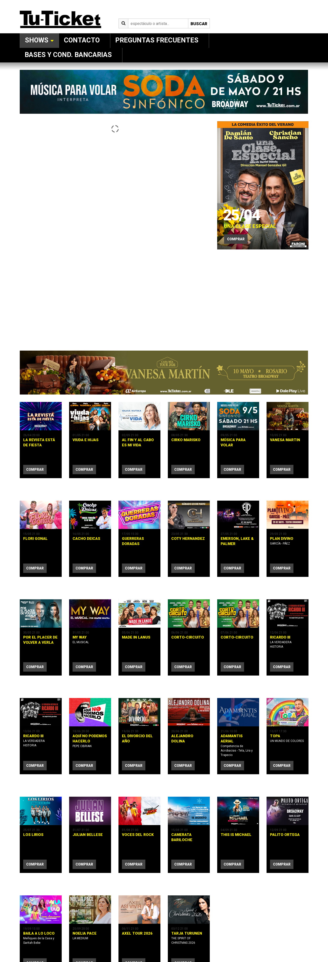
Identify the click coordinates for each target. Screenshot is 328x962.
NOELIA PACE (84, 871)
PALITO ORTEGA (285, 785)
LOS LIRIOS (33, 785)
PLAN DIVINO (281, 526)
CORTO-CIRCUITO (187, 612)
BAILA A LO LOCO (39, 871)
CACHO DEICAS (86, 526)
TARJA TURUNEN (186, 871)
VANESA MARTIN (285, 440)
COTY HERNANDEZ (188, 526)
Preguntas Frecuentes (156, 40)
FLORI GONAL (35, 526)
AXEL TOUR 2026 (137, 871)
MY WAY (80, 612)
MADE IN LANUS (136, 612)
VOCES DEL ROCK (138, 785)
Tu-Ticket (26, 936)
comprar (35, 470)
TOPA (275, 699)
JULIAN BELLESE (88, 785)
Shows (36, 40)
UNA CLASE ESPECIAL (246, 223)
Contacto (82, 40)
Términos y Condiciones (92, 936)
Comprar (236, 239)
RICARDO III (280, 612)
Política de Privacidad (59, 936)
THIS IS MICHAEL (236, 785)
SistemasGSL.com (147, 936)
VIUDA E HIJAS (85, 440)
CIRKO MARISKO (185, 440)
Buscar (199, 23)
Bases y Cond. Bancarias (68, 55)
